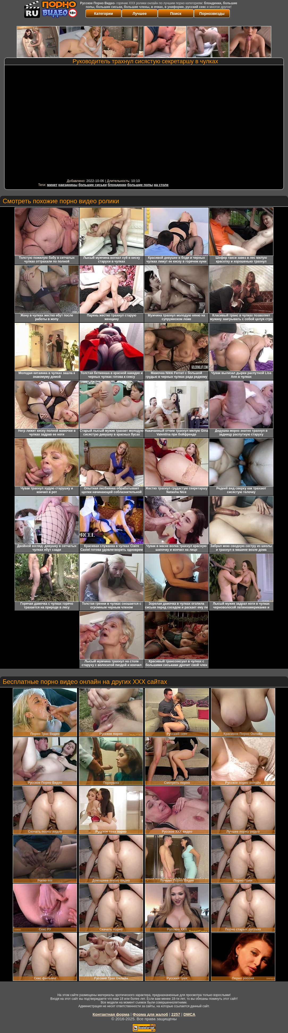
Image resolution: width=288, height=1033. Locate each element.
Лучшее (140, 13)
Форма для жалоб (150, 1014)
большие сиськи (92, 185)
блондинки (117, 185)
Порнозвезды (212, 13)
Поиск (175, 13)
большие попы (140, 185)
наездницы (68, 185)
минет (52, 185)
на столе (161, 185)
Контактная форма (111, 1014)
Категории (103, 13)
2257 (175, 1014)
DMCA (189, 1014)
